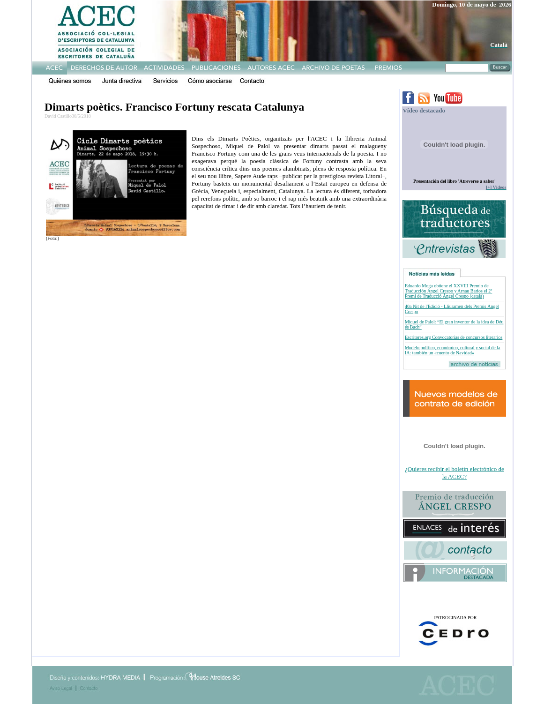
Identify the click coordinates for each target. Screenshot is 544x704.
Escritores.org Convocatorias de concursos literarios (453, 337)
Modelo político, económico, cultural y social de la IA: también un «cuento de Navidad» (452, 350)
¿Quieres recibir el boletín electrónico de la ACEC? (454, 472)
